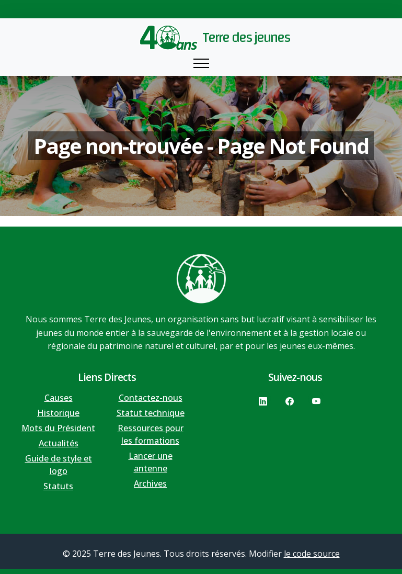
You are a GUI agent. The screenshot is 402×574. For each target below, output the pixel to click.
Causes (58, 397)
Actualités (58, 443)
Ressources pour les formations (150, 434)
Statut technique (151, 413)
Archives (150, 483)
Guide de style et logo (58, 465)
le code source (312, 553)
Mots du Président (58, 428)
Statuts (58, 486)
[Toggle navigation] (201, 63)
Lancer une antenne (151, 462)
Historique (58, 413)
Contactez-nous (150, 397)
